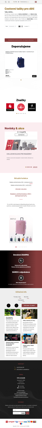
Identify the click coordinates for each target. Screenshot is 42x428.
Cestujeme (21, 300)
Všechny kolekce (21, 189)
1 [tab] (16, 113)
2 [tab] (18, 113)
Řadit (7, 26)
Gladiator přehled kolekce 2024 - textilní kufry (21, 185)
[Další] (8, 305)
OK (27, 413)
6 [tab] (25, 113)
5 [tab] (23, 113)
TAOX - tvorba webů (21, 426)
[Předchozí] (16, 305)
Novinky (26, 296)
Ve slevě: (26, 26)
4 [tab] (21, 113)
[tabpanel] (21, 64)
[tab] (35, 167)
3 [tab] (20, 113)
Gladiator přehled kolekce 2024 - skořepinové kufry (21, 182)
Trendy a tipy (17, 296)
